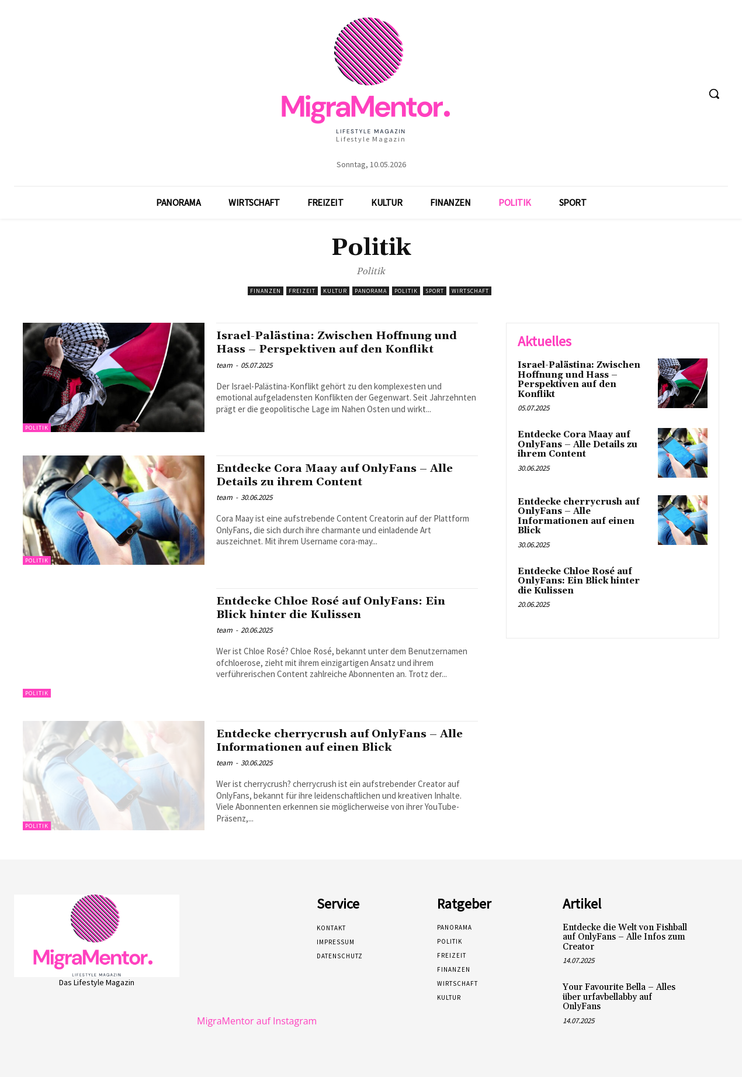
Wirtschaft (470, 290)
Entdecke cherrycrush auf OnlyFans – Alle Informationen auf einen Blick (336, 740)
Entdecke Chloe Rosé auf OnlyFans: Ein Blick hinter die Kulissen (340, 607)
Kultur (335, 290)
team (224, 379)
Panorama (370, 290)
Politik (406, 290)
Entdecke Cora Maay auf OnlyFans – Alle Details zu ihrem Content (345, 475)
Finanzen (265, 290)
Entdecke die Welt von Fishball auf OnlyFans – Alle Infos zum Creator (625, 937)
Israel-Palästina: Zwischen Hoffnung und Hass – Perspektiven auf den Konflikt (333, 349)
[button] (714, 94)
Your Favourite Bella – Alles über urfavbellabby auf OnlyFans (619, 997)
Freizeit (302, 290)
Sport (434, 290)
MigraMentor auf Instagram (257, 1020)
